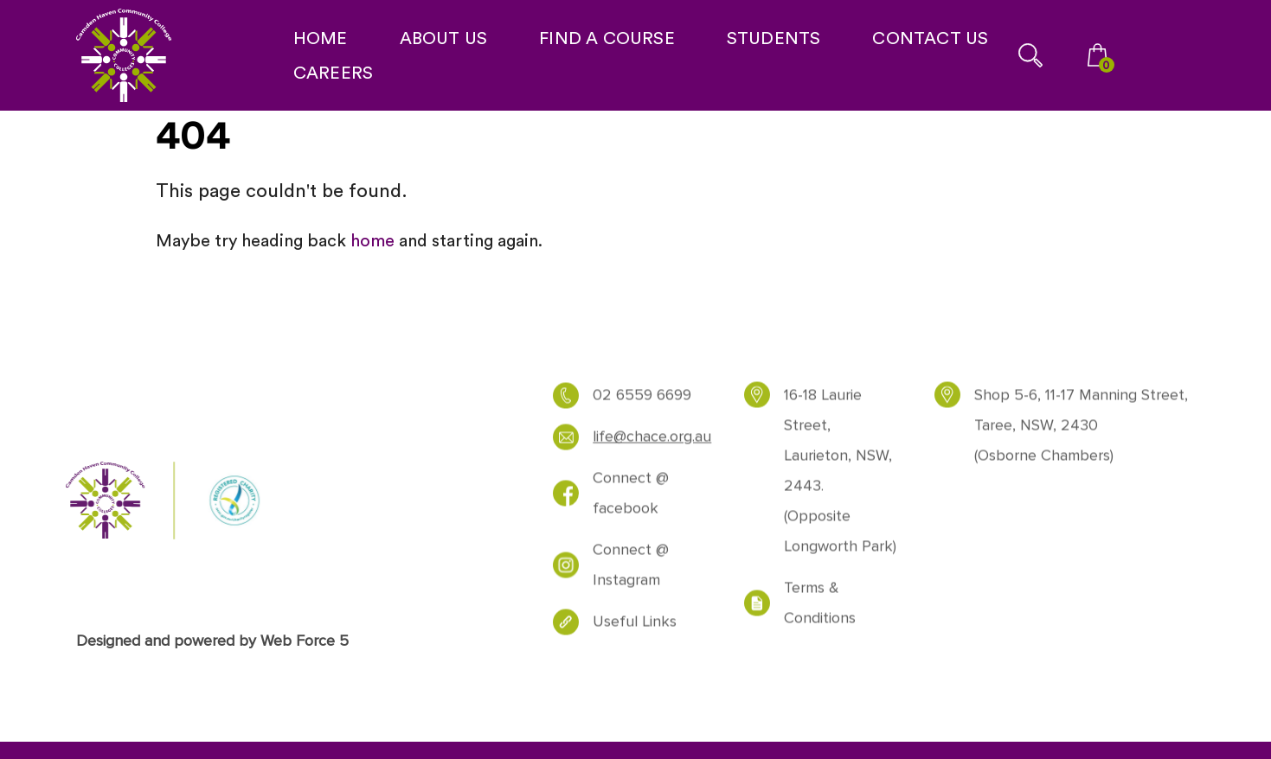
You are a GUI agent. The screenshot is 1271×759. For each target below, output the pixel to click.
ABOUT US (444, 38)
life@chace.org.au (652, 444)
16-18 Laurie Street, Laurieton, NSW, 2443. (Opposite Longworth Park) (840, 478)
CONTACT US (930, 38)
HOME (320, 38)
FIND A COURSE (607, 38)
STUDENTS (774, 38)
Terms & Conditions (820, 610)
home (372, 240)
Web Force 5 (304, 641)
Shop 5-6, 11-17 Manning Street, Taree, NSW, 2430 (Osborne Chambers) (1081, 432)
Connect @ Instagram (631, 572)
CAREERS (333, 72)
